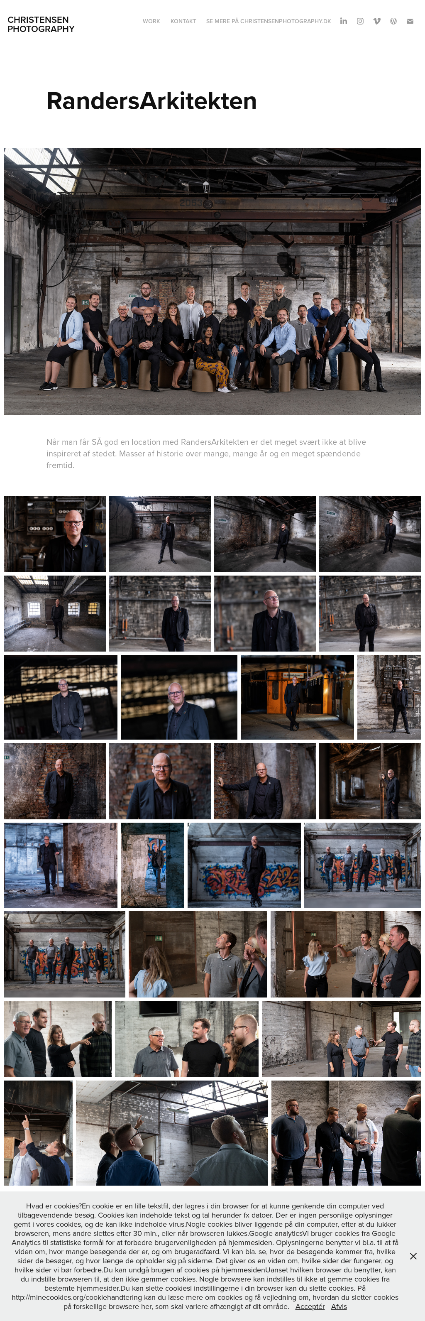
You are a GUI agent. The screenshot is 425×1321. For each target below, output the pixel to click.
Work (151, 21)
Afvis (339, 1306)
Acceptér (310, 1306)
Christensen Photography (41, 24)
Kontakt (183, 21)
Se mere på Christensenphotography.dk (268, 21)
